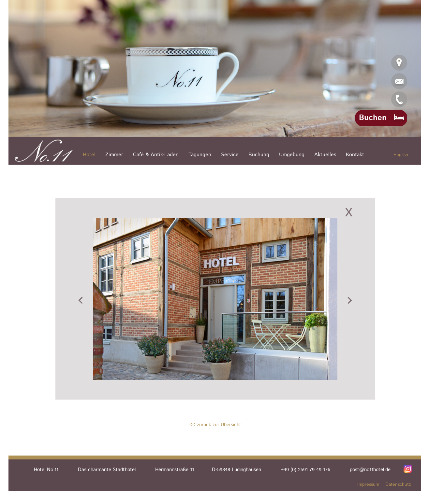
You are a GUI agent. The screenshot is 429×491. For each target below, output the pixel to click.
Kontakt (355, 154)
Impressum (368, 484)
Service (230, 154)
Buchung (258, 154)
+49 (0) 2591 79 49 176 (305, 469)
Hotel (89, 154)
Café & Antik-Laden (156, 154)
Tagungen (199, 154)
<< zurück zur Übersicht (215, 424)
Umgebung (291, 154)
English (400, 155)
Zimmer (114, 154)
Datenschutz (398, 484)
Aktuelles (325, 154)
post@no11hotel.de (370, 469)
